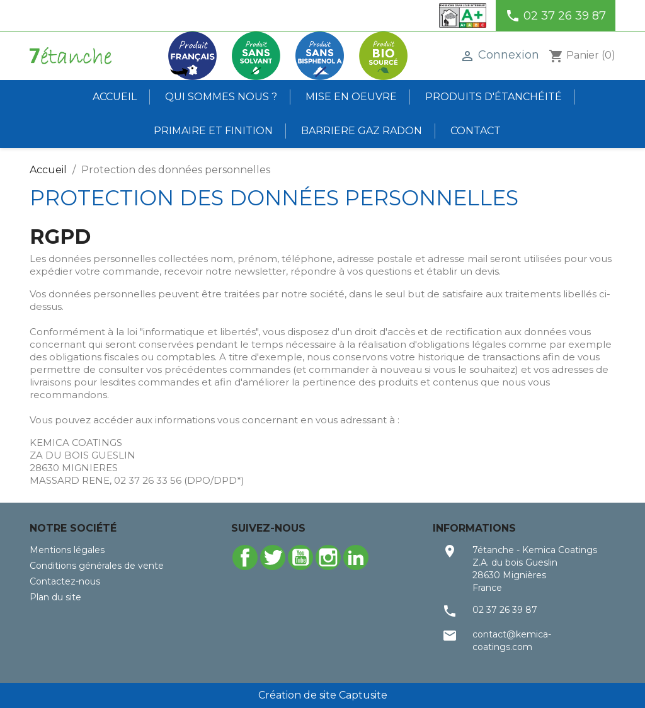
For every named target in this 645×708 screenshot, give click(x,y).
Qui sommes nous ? (221, 97)
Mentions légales (67, 550)
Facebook (245, 557)
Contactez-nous (65, 581)
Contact (475, 131)
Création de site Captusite (322, 695)
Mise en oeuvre (351, 97)
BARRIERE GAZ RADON (361, 131)
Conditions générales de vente (97, 565)
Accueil (115, 97)
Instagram (328, 557)
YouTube (300, 557)
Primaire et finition (213, 131)
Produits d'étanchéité (493, 97)
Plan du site (55, 597)
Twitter (272, 557)
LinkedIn (355, 557)
